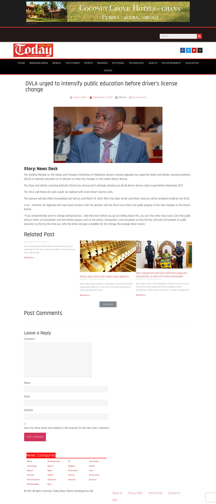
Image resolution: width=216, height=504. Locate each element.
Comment (30, 338)
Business (102, 61)
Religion (71, 465)
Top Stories (72, 61)
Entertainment (171, 61)
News (50, 469)
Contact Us (174, 492)
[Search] (199, 34)
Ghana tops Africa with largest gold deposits (104, 275)
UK (69, 460)
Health (152, 61)
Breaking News (39, 61)
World (56, 61)
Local (91, 469)
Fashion (71, 474)
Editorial (118, 61)
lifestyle (30, 474)
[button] (108, 303)
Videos (108, 69)
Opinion (30, 469)
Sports (88, 61)
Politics (92, 465)
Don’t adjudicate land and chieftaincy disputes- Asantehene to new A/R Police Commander (162, 273)
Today (21, 61)
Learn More (31, 23)
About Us (117, 492)
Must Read (72, 469)
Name (27, 382)
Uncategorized (54, 460)
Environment (94, 474)
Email (27, 395)
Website (28, 409)
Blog (49, 483)
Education (192, 61)
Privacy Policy (135, 492)
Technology (136, 61)
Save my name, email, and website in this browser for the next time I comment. (66, 427)
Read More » (29, 256)
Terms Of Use (155, 492)
